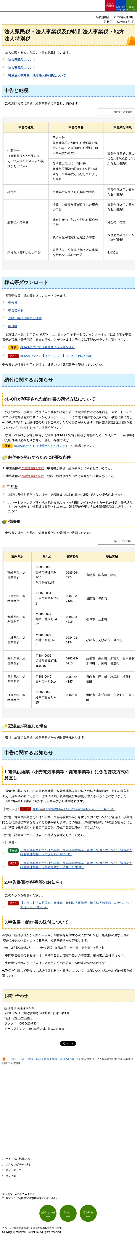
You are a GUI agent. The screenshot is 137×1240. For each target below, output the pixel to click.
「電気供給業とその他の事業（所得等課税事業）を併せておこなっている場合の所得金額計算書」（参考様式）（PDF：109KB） (76, 865)
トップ (11, 1059)
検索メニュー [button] (130, 8)
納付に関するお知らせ (28, 380)
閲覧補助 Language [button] (121, 8)
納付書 (12, 326)
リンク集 (11, 1176)
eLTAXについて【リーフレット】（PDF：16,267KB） (57, 355)
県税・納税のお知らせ (65, 1059)
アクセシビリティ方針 (19, 1164)
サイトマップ (13, 1170)
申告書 (12, 302)
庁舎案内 (88, 1212)
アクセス (68, 1212)
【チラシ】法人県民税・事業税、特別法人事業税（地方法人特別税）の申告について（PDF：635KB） (76, 905)
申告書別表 (15, 310)
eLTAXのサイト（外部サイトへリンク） (41, 445)
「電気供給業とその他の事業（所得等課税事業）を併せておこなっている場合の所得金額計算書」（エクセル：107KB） (76, 852)
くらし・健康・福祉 (29, 1059)
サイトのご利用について (20, 1158)
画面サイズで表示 (122, 111)
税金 (46, 1059)
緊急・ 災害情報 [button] (110, 4)
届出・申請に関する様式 (25, 318)
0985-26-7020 (22, 1018)
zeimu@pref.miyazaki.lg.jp (46, 1028)
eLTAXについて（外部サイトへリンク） (47, 347)
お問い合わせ (48, 1212)
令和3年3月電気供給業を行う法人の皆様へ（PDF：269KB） (73, 809)
